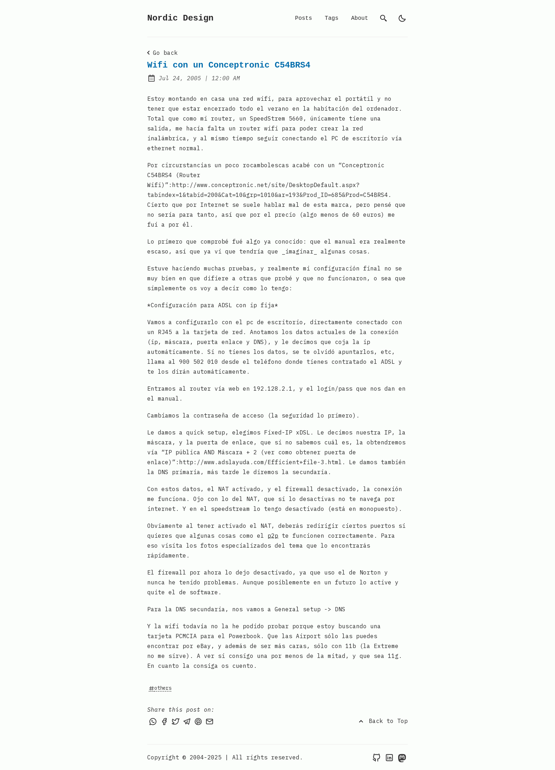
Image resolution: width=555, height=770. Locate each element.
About (359, 18)
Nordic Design (180, 18)
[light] (402, 18)
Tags (331, 18)
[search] (383, 18)
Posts (303, 18)
